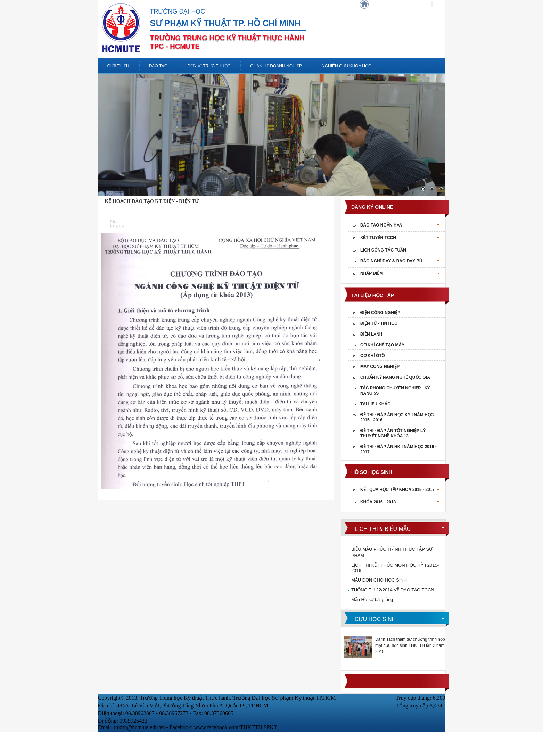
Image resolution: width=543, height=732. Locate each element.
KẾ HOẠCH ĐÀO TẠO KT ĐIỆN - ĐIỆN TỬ (152, 201)
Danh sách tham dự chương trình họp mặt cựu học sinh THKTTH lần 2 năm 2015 (410, 645)
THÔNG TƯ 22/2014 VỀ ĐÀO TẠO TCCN (392, 589)
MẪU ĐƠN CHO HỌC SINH (379, 580)
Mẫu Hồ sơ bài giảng (372, 599)
